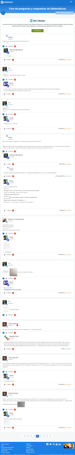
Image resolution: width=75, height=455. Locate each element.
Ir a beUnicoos (37, 30)
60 (31, 436)
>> (53, 436)
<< (21, 436)
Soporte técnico (30, 452)
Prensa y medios (5, 452)
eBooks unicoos (30, 450)
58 (25, 436)
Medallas (28, 444)
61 (34, 436)
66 (50, 436)
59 (28, 436)
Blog (2, 445)
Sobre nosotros (5, 444)
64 (43, 436)
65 (47, 436)
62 (37, 436)
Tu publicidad (29, 449)
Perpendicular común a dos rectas (12, 289)
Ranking (28, 447)
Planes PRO (4, 450)
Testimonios (29, 445)
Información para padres (7, 447)
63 (40, 436)
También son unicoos (6, 449)
